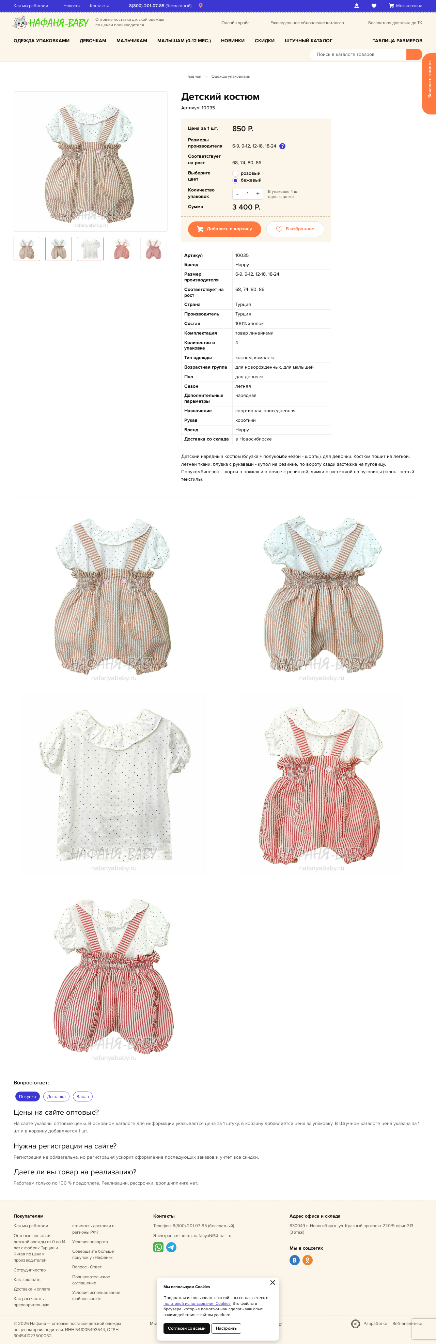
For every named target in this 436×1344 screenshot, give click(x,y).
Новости (71, 6)
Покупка (27, 1096)
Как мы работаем (31, 6)
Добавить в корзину (224, 229)
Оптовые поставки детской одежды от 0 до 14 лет (39, 1248)
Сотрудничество (30, 1270)
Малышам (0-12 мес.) (184, 41)
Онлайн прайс (235, 23)
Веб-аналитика (407, 1323)
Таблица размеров (397, 41)
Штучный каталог (308, 41)
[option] (90, 161)
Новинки (233, 41)
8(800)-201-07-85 (147, 6)
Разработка (375, 1323)
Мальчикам (131, 41)
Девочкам (93, 41)
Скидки (265, 41)
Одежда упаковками (41, 41)
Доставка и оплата (32, 1289)
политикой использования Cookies (197, 1303)
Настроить (226, 1328)
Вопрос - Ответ (87, 1267)
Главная (193, 76)
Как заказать (27, 1279)
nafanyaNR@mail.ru (212, 1235)
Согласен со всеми (186, 1328)
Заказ (83, 1096)
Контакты (99, 6)
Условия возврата (90, 1242)
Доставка (56, 1096)
